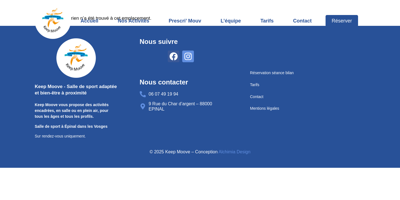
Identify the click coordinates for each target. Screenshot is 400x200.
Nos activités (133, 21)
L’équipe (231, 21)
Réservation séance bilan (272, 73)
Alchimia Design (235, 151)
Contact (302, 21)
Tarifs (267, 21)
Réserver (342, 21)
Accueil (89, 21)
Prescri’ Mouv (185, 21)
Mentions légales (264, 108)
